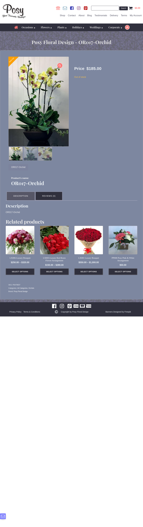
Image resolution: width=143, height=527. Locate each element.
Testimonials (101, 14)
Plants (62, 25)
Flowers (46, 25)
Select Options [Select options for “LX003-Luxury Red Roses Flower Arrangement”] (54, 269)
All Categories (22, 286)
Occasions (28, 25)
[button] (59, 64)
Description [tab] (21, 194)
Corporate (115, 25)
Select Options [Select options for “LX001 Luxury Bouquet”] (89, 269)
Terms (124, 14)
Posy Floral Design (21, 289)
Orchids (31, 286)
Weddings (96, 25)
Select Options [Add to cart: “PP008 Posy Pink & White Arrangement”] (123, 269)
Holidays (78, 25)
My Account (136, 14)
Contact (72, 14)
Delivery (114, 14)
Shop (62, 14)
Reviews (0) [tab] (50, 194)
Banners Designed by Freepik (118, 310)
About (81, 14)
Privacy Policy (15, 310)
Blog (89, 14)
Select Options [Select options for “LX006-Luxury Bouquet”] (20, 269)
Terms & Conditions (32, 310)
